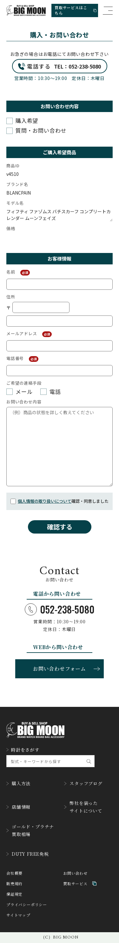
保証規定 (14, 894)
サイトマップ (18, 915)
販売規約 (14, 883)
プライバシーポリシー (26, 904)
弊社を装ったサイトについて (83, 807)
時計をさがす (22, 749)
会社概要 (14, 873)
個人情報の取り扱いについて (44, 501)
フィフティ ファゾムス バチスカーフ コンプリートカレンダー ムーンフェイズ (59, 215)
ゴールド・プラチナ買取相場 (30, 830)
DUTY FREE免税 (27, 854)
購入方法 (18, 783)
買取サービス (79, 883)
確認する (59, 526)
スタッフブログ (83, 783)
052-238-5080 (60, 609)
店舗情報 (18, 807)
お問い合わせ (75, 873)
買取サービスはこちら (75, 10)
